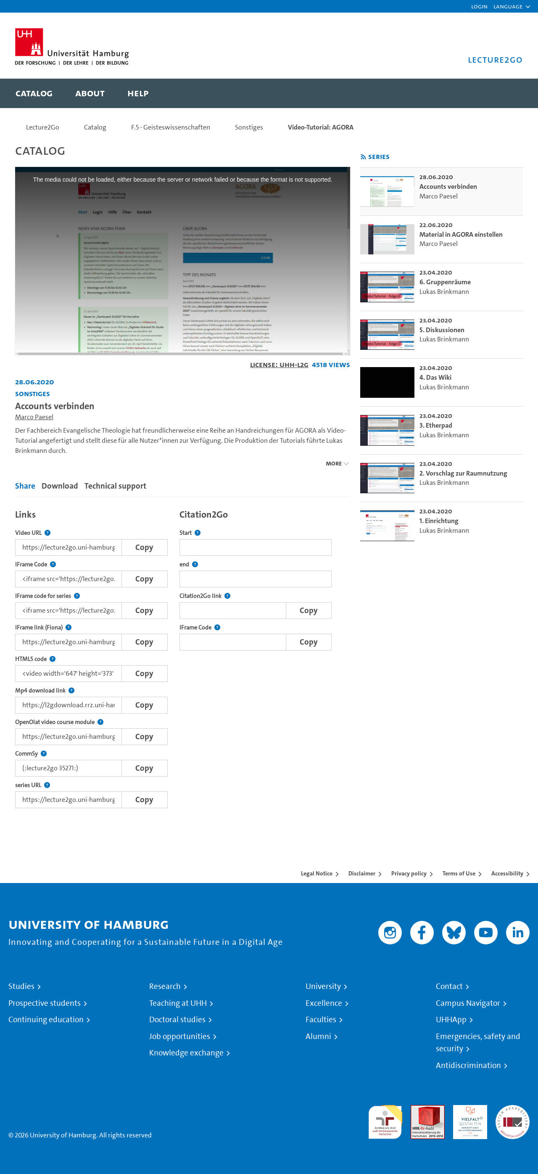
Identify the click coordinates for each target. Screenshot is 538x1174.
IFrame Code (35, 564)
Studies (21, 986)
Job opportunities (179, 1036)
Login (479, 6)
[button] (507, 6)
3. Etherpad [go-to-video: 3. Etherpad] (435, 425)
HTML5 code (35, 659)
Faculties (321, 1019)
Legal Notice (316, 873)
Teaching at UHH (178, 1003)
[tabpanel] (182, 656)
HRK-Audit (468, 1109)
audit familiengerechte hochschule (385, 1119)
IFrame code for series (47, 596)
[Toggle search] (508, 93)
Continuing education (46, 1019)
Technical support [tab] (115, 486)
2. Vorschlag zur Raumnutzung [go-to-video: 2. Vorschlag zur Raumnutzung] (463, 473)
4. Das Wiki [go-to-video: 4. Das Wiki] (435, 377)
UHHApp (451, 1019)
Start (189, 533)
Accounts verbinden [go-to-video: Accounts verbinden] (448, 186)
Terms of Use (459, 873)
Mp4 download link (44, 690)
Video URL (32, 533)
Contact (449, 986)
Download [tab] (60, 486)
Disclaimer (361, 873)
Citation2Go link (204, 596)
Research (165, 986)
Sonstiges (249, 127)
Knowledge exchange (186, 1052)
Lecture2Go (42, 127)
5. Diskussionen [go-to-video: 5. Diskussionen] (441, 329)
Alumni (318, 1036)
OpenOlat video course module (59, 722)
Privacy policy (409, 873)
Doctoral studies (177, 1019)
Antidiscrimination (468, 1065)
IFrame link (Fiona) (43, 627)
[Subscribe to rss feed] (363, 157)
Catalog (95, 127)
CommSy (31, 753)
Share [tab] (25, 486)
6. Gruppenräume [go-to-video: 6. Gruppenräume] (445, 282)
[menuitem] (34, 93)
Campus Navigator (468, 1003)
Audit (419, 1109)
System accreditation (513, 1114)
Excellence (324, 1003)
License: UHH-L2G (279, 364)
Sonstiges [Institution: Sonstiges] (32, 393)
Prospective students (44, 1003)
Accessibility (507, 873)
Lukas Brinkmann (444, 291)
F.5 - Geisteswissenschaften (170, 127)
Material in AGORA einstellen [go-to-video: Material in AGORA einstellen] (461, 234)
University (323, 986)
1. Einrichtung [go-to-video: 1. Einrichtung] (439, 520)
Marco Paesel (34, 416)
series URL (32, 785)
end (188, 564)
